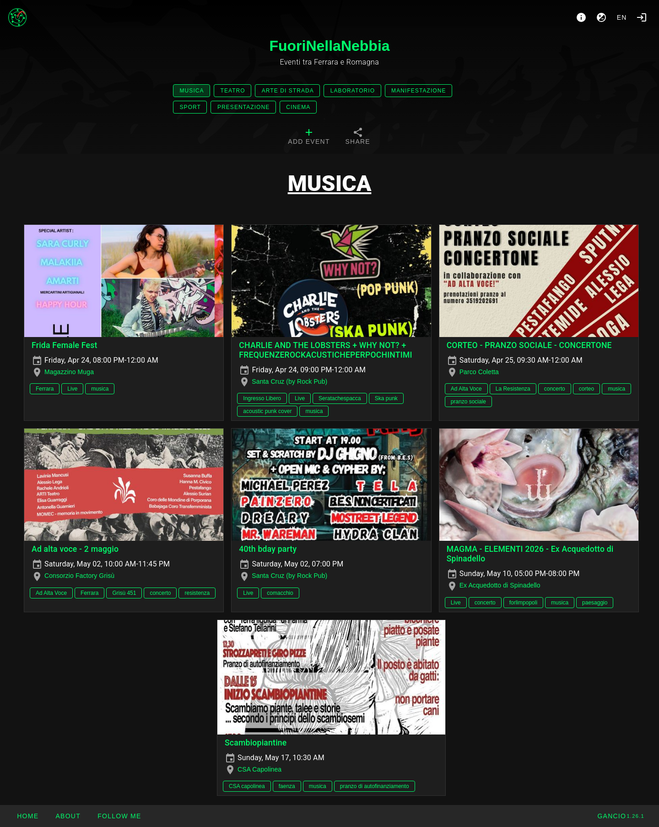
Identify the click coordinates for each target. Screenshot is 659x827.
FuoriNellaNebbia (329, 46)
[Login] (642, 17)
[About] (581, 17)
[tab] (309, 137)
